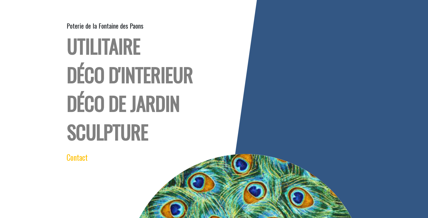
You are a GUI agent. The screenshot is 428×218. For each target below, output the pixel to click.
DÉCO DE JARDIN (123, 103)
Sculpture (107, 132)
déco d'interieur (130, 74)
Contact (77, 157)
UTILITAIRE (103, 46)
